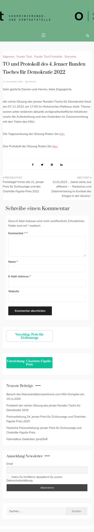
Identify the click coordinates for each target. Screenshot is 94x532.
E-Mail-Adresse (19, 276)
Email (9, 463)
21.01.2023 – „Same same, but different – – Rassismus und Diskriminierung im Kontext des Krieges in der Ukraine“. (71, 189)
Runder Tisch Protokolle (48, 56)
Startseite (70, 56)
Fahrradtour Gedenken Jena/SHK (27, 439)
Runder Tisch (24, 56)
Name (13, 261)
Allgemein (8, 56)
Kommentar (17, 233)
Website (13, 291)
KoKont (32, 81)
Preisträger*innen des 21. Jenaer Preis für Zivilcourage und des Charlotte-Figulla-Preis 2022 (23, 186)
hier (61, 134)
